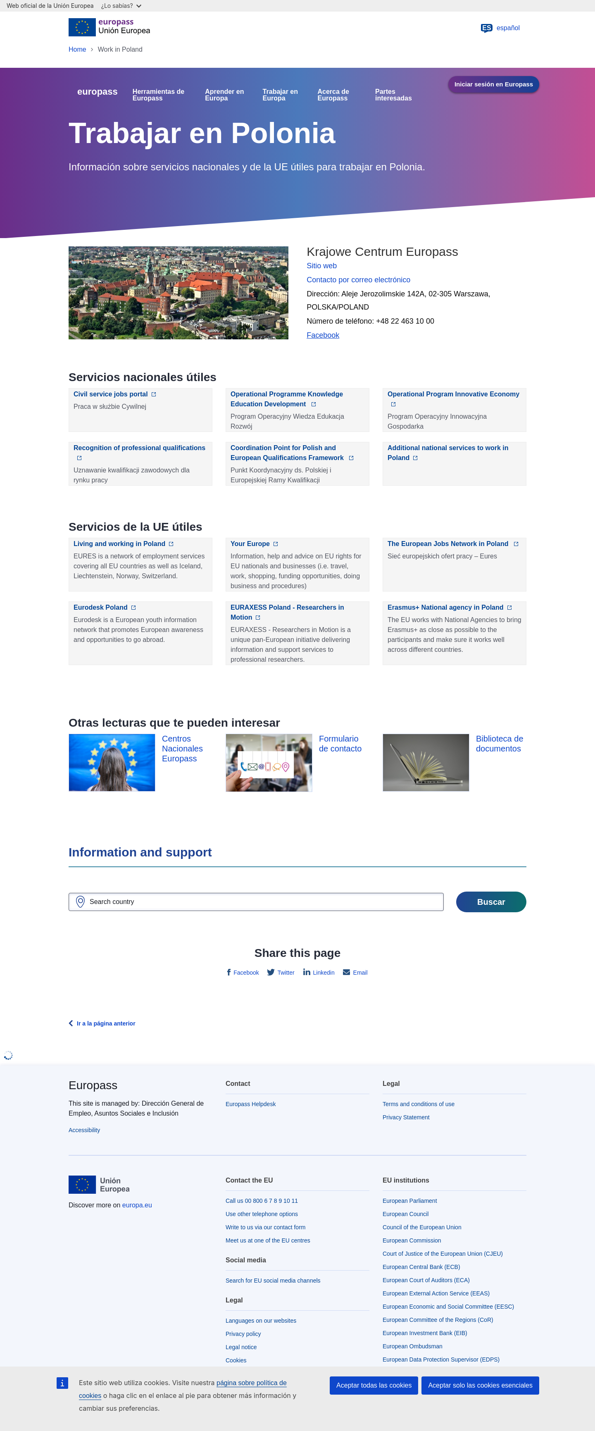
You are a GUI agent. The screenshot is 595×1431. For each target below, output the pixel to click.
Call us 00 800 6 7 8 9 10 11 (262, 1200)
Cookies (236, 1360)
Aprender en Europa (224, 95)
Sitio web (322, 266)
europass (97, 91)
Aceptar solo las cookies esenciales (480, 1385)
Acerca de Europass (334, 95)
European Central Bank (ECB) (421, 1267)
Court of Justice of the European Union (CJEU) (443, 1253)
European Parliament (410, 1200)
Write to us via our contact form (265, 1227)
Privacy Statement (406, 1117)
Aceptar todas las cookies (374, 1385)
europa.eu (137, 1205)
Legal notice (241, 1347)
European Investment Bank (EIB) (425, 1333)
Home (77, 49)
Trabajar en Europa (280, 95)
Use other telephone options (262, 1214)
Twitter (285, 972)
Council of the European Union (422, 1227)
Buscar (491, 901)
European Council (405, 1214)
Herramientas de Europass (158, 95)
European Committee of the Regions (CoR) (438, 1320)
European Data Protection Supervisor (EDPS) (441, 1359)
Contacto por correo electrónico (358, 280)
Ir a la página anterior (106, 1023)
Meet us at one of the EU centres (268, 1240)
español (500, 28)
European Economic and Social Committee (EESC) (448, 1306)
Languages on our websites (261, 1320)
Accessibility (84, 1130)
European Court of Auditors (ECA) (426, 1280)
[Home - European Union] (109, 28)
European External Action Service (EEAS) (436, 1293)
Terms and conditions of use (419, 1104)
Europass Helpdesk (251, 1104)
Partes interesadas (393, 95)
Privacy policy (243, 1334)
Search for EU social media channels (273, 1280)
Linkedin (323, 972)
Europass (93, 1085)
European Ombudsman (413, 1346)
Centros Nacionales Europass (182, 748)
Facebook (245, 972)
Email (360, 972)
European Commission (412, 1240)
